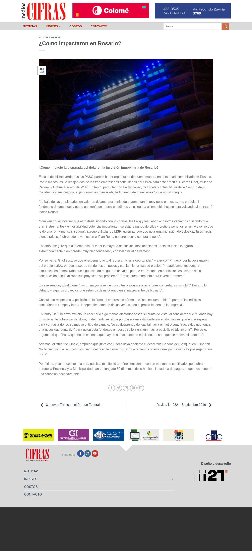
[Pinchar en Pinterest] (133, 388)
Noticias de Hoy (49, 37)
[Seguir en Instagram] (87, 453)
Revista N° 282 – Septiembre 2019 (184, 404)
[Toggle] (173, 479)
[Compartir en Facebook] (111, 388)
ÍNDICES (53, 26)
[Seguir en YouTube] (95, 453)
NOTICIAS (30, 26)
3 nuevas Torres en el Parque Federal (69, 404)
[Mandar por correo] (126, 388)
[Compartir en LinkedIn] (140, 388)
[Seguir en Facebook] (80, 453)
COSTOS (75, 26)
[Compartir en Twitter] (119, 388)
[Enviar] (225, 26)
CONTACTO (99, 26)
